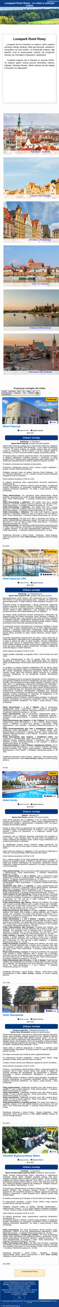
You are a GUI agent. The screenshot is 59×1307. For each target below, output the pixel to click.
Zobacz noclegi (31, 440)
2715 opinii (38, 825)
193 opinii (39, 446)
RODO (24, 1294)
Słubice (52, 778)
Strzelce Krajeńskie (47, 996)
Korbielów (51, 1139)
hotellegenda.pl (52, 1)
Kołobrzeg (51, 399)
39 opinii (40, 1042)
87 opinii (45, 1186)
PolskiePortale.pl (15, 1306)
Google (6, 1284)
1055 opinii (41, 601)
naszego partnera (14, 1126)
